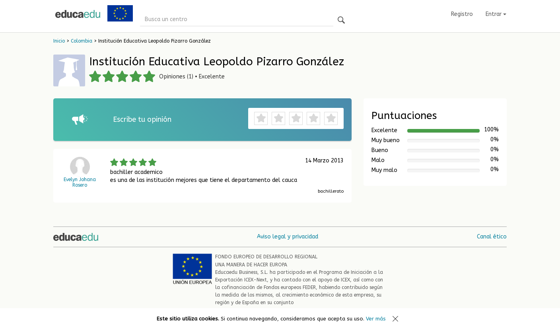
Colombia (81, 41)
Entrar (496, 14)
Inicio (59, 41)
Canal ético (492, 236)
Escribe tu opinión (142, 119)
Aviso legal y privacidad (287, 236)
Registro (462, 14)
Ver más (376, 319)
